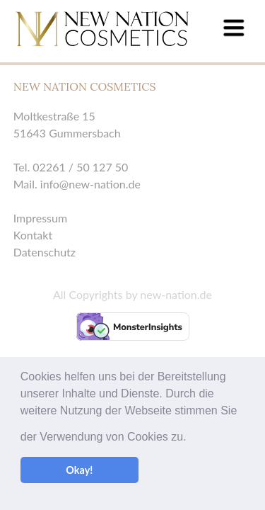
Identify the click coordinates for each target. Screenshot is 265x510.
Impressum (40, 218)
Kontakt (32, 235)
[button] (191, 421)
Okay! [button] (79, 470)
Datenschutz (44, 252)
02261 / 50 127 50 (80, 167)
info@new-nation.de (90, 184)
